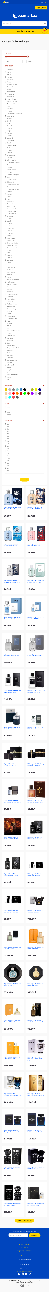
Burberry (8, 128)
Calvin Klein (9, 140)
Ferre (7, 199)
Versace (8, 362)
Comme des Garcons (12, 162)
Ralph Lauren (10, 316)
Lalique (8, 257)
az (45, 2)
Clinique (8, 157)
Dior (7, 177)
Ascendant (9, 96)
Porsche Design (11, 309)
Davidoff (8, 172)
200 (7, 443)
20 (7, 441)
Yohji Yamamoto (11, 370)
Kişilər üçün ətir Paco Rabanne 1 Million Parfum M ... (36, 1095)
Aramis (8, 89)
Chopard (8, 153)
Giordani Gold (10, 211)
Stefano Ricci (10, 345)
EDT (7, 412)
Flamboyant (9, 201)
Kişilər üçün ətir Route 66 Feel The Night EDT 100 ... (12, 508)
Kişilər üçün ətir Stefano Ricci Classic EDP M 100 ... (12, 1021)
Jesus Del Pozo (11, 245)
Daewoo (8, 167)
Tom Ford (9, 350)
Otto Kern (9, 296)
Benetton (9, 109)
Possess (8, 311)
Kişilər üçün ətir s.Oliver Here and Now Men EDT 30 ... (36, 581)
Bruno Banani (10, 126)
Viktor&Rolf (9, 365)
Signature (9, 338)
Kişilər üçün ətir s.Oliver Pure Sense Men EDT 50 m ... (12, 618)
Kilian (7, 253)
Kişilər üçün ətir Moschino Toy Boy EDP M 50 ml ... (36, 1167)
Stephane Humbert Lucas (14, 348)
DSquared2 (9, 182)
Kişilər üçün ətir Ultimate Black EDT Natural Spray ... (12, 874)
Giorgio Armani (10, 214)
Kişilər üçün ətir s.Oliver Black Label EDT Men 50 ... (12, 691)
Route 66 (9, 70)
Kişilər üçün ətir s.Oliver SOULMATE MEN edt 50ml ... (12, 801)
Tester (8, 414)
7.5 (7, 463)
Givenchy (9, 216)
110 (7, 429)
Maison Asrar (10, 272)
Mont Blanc (9, 287)
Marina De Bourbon (12, 279)
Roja (7, 321)
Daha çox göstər (24, 1220)
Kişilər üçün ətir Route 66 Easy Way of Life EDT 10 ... (12, 581)
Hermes (8, 231)
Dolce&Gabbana (11, 179)
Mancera (8, 274)
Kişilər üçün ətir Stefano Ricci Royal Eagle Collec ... (12, 984)
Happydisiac (10, 228)
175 (7, 439)
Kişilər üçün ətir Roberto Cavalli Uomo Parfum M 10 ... (36, 1021)
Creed (8, 165)
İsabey (8, 235)
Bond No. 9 (9, 116)
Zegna (8, 377)
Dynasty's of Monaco (12, 184)
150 (7, 436)
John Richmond (11, 248)
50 (7, 453)
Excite (8, 196)
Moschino (9, 292)
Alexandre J (9, 77)
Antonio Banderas (11, 87)
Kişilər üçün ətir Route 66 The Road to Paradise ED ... (36, 544)
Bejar (7, 106)
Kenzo (8, 250)
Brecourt (8, 118)
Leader (8, 265)
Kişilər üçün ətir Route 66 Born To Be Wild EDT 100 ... (36, 508)
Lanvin (8, 262)
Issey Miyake (10, 238)
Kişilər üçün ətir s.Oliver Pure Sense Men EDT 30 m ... (36, 618)
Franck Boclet (10, 204)
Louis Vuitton (10, 267)
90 (7, 470)
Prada (8, 314)
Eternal (8, 194)
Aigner (8, 72)
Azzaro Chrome (11, 101)
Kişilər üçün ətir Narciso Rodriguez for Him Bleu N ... (12, 1131)
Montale (8, 289)
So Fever (9, 340)
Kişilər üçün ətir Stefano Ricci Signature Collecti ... (36, 911)
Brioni (8, 121)
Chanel (8, 150)
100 (7, 426)
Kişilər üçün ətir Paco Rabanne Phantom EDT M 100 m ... (36, 1058)
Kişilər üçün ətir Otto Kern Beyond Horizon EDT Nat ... (35, 801)
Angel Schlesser (11, 84)
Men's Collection (11, 284)
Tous (7, 353)
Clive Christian (10, 160)
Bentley (8, 111)
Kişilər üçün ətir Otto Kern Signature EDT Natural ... (35, 874)
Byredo (8, 135)
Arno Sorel (9, 94)
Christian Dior (10, 155)
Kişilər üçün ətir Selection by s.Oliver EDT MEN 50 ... (12, 764)
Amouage (9, 79)
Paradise (9, 301)
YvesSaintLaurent (11, 375)
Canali (8, 143)
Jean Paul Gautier (11, 243)
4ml (7, 451)
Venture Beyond (11, 360)
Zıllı (7, 379)
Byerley (8, 133)
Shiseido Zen (10, 335)
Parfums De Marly (11, 304)
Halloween (9, 226)
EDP (7, 409)
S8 (7, 328)
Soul (7, 343)
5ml (7, 456)
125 (7, 431)
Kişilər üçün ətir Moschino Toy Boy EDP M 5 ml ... (12, 1167)
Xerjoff (8, 367)
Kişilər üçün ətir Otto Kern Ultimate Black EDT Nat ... (35, 838)
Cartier (8, 148)
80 (7, 468)
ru (42, 2)
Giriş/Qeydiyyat (41, 7)
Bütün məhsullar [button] (24, 31)
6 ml (7, 458)
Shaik (8, 333)
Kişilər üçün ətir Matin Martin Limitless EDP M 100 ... (36, 1204)
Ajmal (8, 74)
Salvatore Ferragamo (12, 331)
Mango (8, 277)
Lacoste (8, 255)
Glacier (8, 218)
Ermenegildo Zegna (12, 189)
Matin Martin (10, 282)
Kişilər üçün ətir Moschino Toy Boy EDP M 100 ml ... (12, 1204)
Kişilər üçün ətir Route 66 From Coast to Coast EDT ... (12, 544)
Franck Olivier (10, 206)
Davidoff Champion (12, 174)
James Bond (10, 240)
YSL (7, 372)
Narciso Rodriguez (12, 294)
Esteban (8, 192)
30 (7, 446)
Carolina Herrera (11, 145)
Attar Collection (11, 99)
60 (7, 461)
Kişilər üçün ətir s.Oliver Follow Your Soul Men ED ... (12, 654)
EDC (7, 407)
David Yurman (10, 170)
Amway (8, 82)
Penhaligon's (10, 306)
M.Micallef (9, 270)
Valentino (9, 357)
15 (7, 434)
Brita (7, 123)
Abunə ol (34, 1235)
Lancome (9, 260)
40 (7, 448)
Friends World (10, 209)
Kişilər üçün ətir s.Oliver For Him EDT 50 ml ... (36, 728)
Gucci (8, 221)
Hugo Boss (9, 233)
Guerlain (8, 223)
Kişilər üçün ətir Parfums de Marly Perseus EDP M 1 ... (12, 1057)
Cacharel (9, 138)
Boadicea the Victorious (13, 113)
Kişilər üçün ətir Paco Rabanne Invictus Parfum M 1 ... (12, 1095)
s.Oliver (8, 323)
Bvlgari (8, 131)
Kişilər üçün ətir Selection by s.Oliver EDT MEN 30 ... (36, 764)
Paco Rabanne (10, 299)
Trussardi (9, 355)
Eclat (7, 187)
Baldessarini (10, 104)
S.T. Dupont (9, 326)
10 (7, 424)
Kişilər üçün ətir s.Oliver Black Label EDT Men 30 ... (36, 691)
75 (7, 465)
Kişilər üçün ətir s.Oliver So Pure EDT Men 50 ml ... (12, 728)
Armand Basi (10, 92)
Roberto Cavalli (11, 318)
